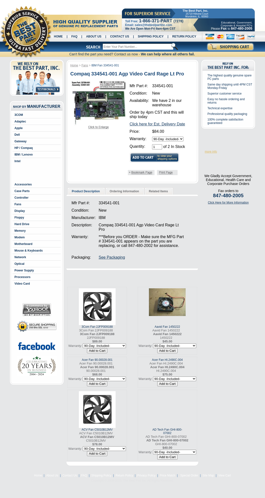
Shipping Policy (151, 36)
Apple (18, 128)
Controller (21, 197)
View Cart (224, 475)
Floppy (19, 217)
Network (20, 257)
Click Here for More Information (228, 202)
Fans (17, 204)
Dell (17, 134)
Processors (22, 277)
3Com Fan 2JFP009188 (97, 326)
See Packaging (112, 257)
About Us (93, 36)
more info (211, 151)
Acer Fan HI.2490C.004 (167, 360)
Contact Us (119, 36)
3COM (18, 115)
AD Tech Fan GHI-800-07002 (167, 431)
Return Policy (184, 36)
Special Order (189, 475)
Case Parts (22, 191)
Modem (19, 237)
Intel (17, 161)
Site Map (208, 475)
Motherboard (23, 244)
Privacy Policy (146, 475)
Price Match (167, 475)
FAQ (74, 36)
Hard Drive (21, 224)
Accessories (23, 184)
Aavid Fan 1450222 (167, 326)
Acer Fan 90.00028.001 (97, 360)
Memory (20, 230)
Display (19, 211)
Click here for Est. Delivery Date (157, 124)
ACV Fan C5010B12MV (97, 429)
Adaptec (20, 121)
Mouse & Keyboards (28, 250)
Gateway (20, 141)
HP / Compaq (23, 148)
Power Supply (24, 270)
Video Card (22, 283)
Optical (19, 264)
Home (58, 36)
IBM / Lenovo (23, 154)
